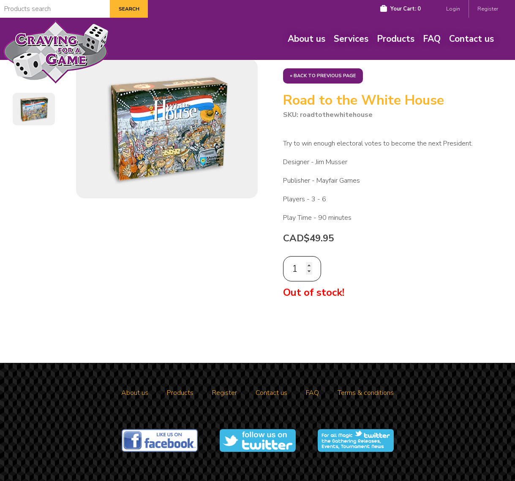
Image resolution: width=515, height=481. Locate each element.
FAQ (432, 39)
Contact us (471, 39)
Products (395, 39)
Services (351, 39)
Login (453, 9)
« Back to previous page (323, 76)
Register (487, 9)
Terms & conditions (366, 392)
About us (306, 39)
